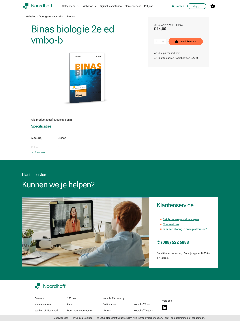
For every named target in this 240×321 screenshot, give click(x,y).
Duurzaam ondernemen (80, 310)
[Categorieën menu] (70, 6)
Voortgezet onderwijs (51, 16)
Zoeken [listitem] (178, 6)
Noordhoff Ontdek (143, 310)
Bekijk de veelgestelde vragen (181, 219)
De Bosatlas (109, 304)
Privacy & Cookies (82, 317)
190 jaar (148, 6)
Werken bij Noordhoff (46, 310)
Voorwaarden (61, 317)
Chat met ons (171, 224)
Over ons (39, 298)
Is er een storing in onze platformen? (185, 229)
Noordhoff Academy (113, 298)
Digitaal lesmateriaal (110, 6)
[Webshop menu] (90, 6)
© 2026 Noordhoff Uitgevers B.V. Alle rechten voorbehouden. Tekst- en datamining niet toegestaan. (151, 317)
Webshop (31, 16)
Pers (69, 304)
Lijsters (107, 310)
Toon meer (40, 152)
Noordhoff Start (142, 304)
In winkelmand (186, 41)
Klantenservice (133, 6)
